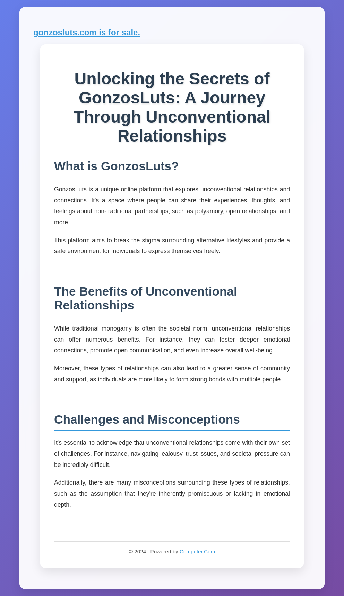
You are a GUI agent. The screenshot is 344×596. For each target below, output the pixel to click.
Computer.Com (197, 551)
